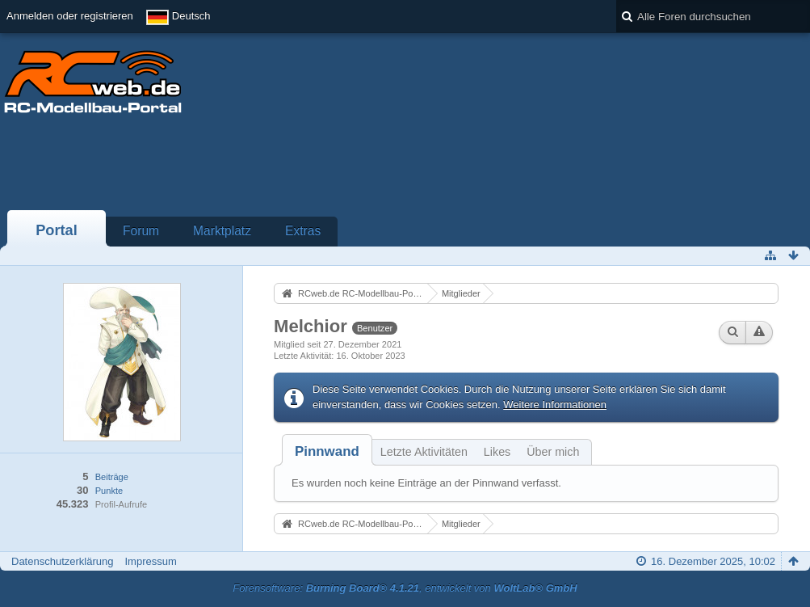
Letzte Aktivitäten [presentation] (424, 451)
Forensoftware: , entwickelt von (405, 588)
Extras (303, 231)
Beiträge (111, 477)
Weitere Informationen (554, 404)
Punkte (109, 490)
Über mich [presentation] (553, 451)
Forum (141, 231)
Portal (57, 230)
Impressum (150, 561)
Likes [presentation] (497, 451)
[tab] (327, 451)
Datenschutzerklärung (62, 561)
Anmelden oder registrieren (69, 16)
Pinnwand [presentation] (327, 451)
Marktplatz (222, 231)
